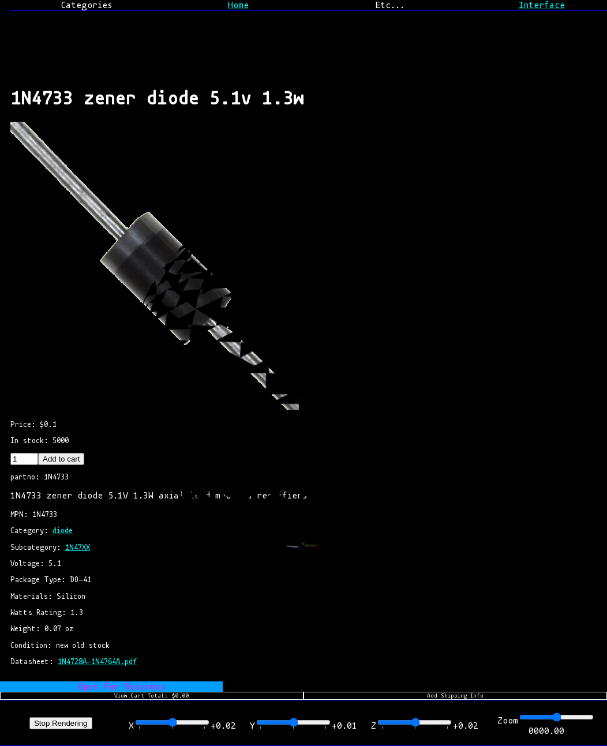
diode (63, 530)
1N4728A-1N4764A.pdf (97, 661)
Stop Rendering (61, 723)
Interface (542, 5)
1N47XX (77, 547)
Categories (87, 5)
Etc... (389, 5)
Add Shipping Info (455, 695)
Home (238, 5)
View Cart (151, 695)
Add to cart (61, 459)
